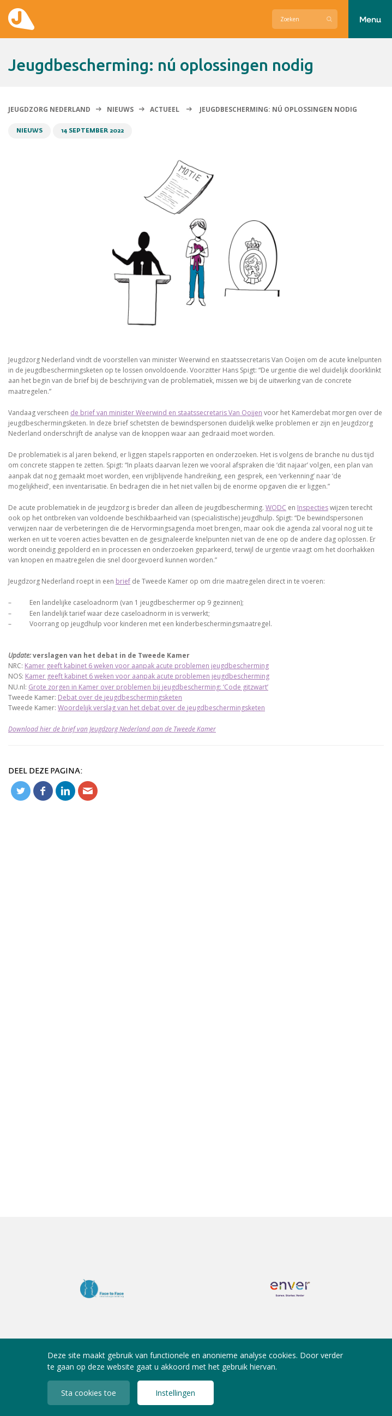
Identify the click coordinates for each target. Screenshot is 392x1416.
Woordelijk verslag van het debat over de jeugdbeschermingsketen (161, 707)
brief (123, 581)
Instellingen (175, 1393)
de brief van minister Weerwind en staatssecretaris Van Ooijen (166, 412)
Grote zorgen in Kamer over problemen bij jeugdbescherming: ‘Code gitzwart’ (148, 687)
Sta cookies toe (88, 1393)
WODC (276, 507)
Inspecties (312, 507)
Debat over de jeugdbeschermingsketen (120, 697)
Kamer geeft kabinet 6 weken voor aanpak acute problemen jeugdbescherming (147, 665)
